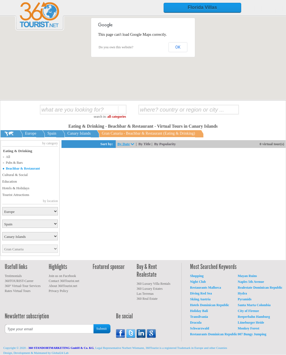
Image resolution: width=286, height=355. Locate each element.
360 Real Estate (147, 299)
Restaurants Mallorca (205, 287)
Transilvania (199, 317)
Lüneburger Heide (251, 322)
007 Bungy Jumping (252, 334)
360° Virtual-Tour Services (23, 286)
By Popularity (165, 144)
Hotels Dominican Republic (209, 305)
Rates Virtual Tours (18, 291)
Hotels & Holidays (15, 188)
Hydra (242, 293)
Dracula (195, 322)
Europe (30, 133)
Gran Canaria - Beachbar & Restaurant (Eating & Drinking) (148, 133)
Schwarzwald (199, 328)
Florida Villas (202, 7)
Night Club (198, 282)
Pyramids (245, 299)
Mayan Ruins (247, 276)
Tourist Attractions (15, 195)
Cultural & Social (15, 175)
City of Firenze (248, 311)
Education (9, 181)
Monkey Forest (248, 328)
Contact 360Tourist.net (64, 281)
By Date (123, 144)
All (8, 157)
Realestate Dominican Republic (260, 287)
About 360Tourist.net (63, 286)
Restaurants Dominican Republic (213, 334)
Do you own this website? (116, 47)
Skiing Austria (200, 299)
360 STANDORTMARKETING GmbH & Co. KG (61, 347)
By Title (145, 144)
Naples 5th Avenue (251, 282)
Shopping (197, 276)
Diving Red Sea (201, 293)
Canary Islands (79, 133)
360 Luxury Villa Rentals (153, 284)
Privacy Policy (58, 291)
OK (177, 47)
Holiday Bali (199, 311)
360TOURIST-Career (19, 281)
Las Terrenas (145, 294)
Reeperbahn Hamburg (254, 317)
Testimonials (13, 276)
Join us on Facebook (62, 276)
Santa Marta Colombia (254, 305)
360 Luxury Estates (149, 289)
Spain (51, 133)
